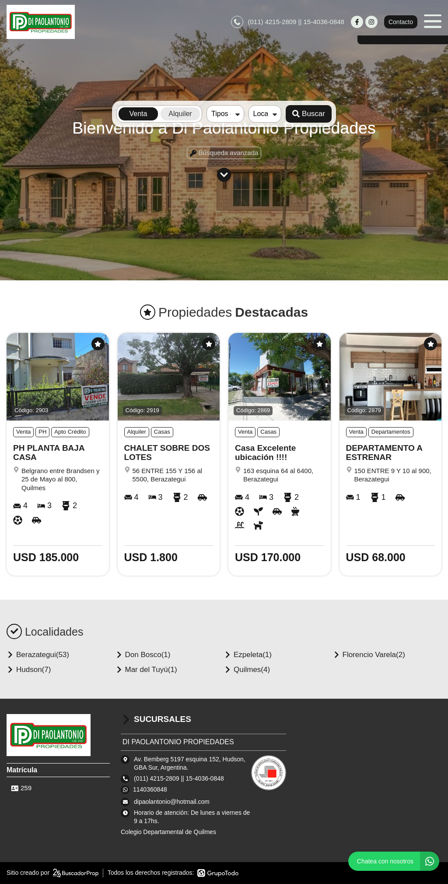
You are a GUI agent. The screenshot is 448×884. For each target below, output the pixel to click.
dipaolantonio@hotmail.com (172, 801)
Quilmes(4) (247, 669)
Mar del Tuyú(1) (146, 669)
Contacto (400, 21)
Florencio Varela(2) (369, 655)
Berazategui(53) (38, 655)
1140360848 (150, 789)
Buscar (308, 114)
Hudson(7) (29, 669)
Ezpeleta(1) (248, 655)
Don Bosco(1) (143, 655)
